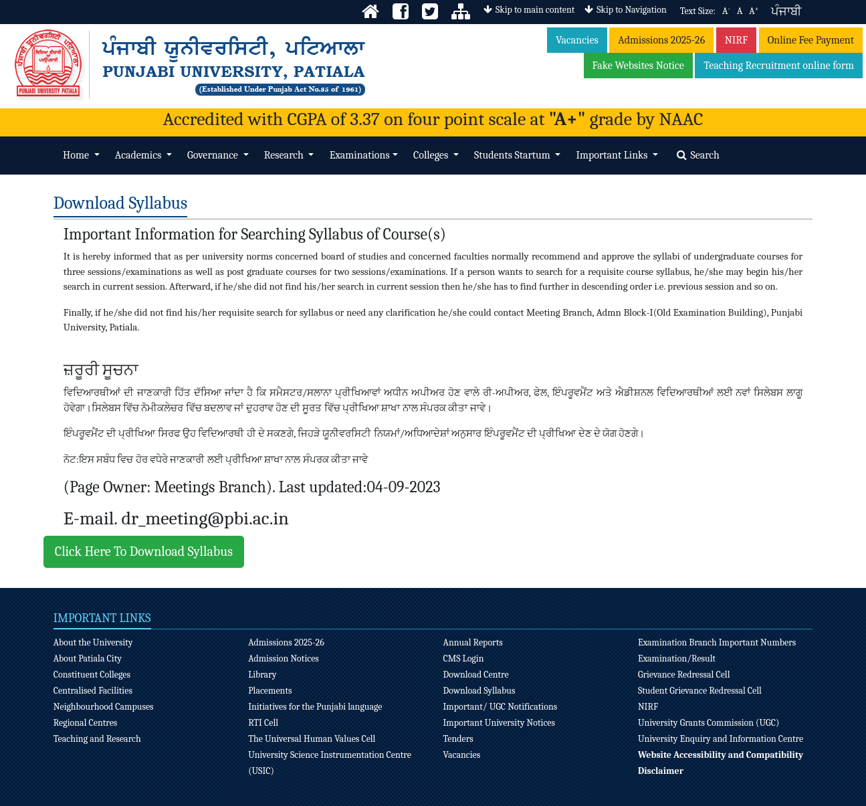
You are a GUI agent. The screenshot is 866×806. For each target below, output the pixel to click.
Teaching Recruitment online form (778, 66)
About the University (93, 642)
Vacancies (577, 40)
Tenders (458, 738)
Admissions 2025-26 (661, 40)
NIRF (736, 40)
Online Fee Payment (811, 40)
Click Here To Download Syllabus (144, 551)
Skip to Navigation (625, 9)
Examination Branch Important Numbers (717, 642)
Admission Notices (283, 658)
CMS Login (463, 658)
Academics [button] (139, 155)
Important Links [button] (613, 155)
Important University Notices (499, 722)
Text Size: (698, 11)
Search (698, 155)
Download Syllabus (479, 690)
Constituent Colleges (91, 674)
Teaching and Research (97, 738)
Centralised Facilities (92, 690)
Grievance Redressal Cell (684, 674)
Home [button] (77, 155)
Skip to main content (528, 9)
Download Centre (476, 674)
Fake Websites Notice (638, 66)
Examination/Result (677, 658)
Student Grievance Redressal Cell (700, 690)
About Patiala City (87, 658)
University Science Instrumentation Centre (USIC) (329, 763)
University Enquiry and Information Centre (720, 738)
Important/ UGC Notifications (500, 706)
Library (262, 674)
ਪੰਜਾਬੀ (786, 12)
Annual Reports (473, 642)
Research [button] (285, 155)
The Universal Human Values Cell (311, 738)
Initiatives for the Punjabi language (315, 706)
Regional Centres (85, 722)
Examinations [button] (360, 155)
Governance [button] (213, 155)
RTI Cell (263, 722)
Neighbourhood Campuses (103, 706)
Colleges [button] (432, 155)
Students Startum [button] (513, 155)
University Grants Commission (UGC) (708, 722)
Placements (270, 690)
